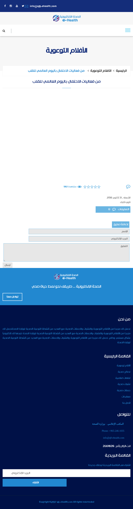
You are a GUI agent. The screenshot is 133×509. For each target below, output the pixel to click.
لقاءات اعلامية (122, 378)
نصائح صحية (124, 372)
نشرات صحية (124, 384)
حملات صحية (123, 390)
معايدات (126, 396)
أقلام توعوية (123, 365)
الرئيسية (121, 71)
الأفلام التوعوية (100, 71)
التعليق (66, 252)
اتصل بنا (126, 403)
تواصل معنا (12, 297)
